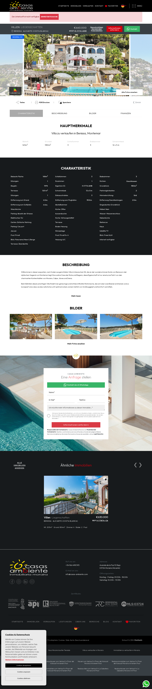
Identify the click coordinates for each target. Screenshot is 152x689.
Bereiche (94, 621)
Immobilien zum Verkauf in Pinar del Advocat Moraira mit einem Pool (59, 670)
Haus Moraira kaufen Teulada (59, 650)
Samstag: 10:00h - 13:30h (110, 580)
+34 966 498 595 (72, 565)
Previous (26, 65)
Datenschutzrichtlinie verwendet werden (83, 415)
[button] (76, 344)
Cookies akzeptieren (24, 665)
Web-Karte (70, 640)
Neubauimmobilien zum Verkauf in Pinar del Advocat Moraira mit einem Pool (127, 662)
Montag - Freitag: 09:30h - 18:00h (114, 577)
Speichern (64, 102)
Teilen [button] (20, 102)
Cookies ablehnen (23, 678)
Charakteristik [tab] (26, 113)
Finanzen (126, 113)
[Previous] (135, 465)
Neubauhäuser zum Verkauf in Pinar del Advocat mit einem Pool (59, 662)
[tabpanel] (76, 503)
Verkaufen (88, 6)
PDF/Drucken (42, 102)
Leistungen (65, 621)
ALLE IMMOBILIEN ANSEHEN (20, 465)
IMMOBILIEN (76, 6)
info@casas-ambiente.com (77, 574)
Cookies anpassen (23, 672)
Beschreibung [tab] (59, 113)
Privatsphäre (52, 640)
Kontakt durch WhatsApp (76, 385)
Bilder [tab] (92, 113)
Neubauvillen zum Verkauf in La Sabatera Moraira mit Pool (93, 670)
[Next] (140, 465)
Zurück (137, 102)
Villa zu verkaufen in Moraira (92, 650)
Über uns (81, 621)
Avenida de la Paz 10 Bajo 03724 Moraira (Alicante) (110, 566)
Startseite (63, 6)
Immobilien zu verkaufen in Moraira (127, 650)
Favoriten (111, 6)
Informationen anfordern (114, 29)
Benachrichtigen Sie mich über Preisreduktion (96, 29)
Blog (106, 621)
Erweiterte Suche (49, 17)
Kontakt (99, 6)
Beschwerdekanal (82, 640)
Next (126, 65)
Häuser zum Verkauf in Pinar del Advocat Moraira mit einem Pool (93, 662)
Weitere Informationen (14, 660)
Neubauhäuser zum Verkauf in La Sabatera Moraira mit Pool (126, 670)
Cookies (61, 640)
